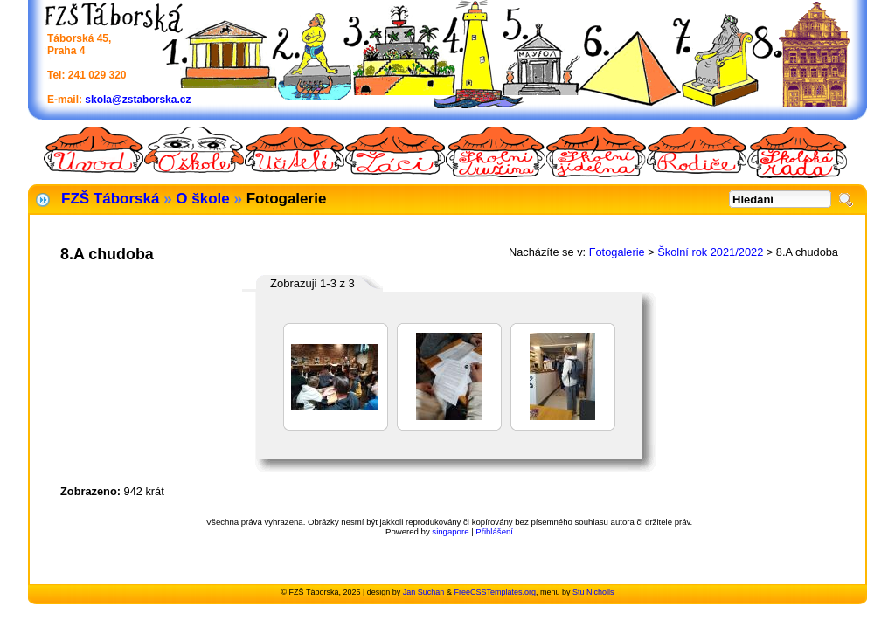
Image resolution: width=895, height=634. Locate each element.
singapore (450, 531)
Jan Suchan (424, 592)
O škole (202, 198)
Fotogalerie (617, 251)
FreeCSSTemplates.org (495, 592)
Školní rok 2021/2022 (710, 251)
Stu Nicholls (593, 592)
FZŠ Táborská (110, 198)
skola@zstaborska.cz (138, 99)
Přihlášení (494, 531)
